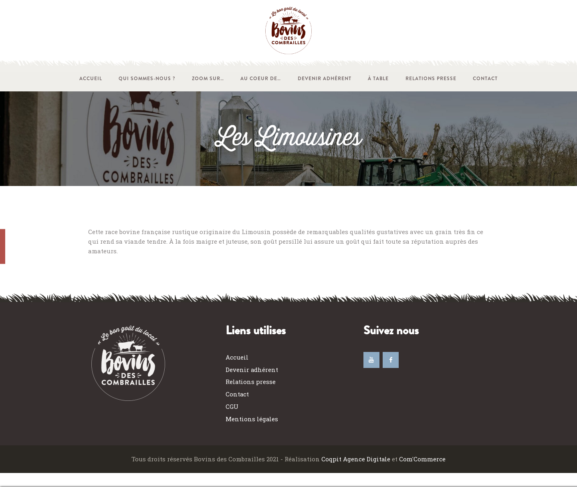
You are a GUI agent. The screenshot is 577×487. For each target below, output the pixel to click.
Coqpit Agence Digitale (356, 459)
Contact (237, 394)
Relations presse (251, 382)
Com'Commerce (423, 459)
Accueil (237, 357)
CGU (232, 406)
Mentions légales (252, 419)
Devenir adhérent (252, 370)
